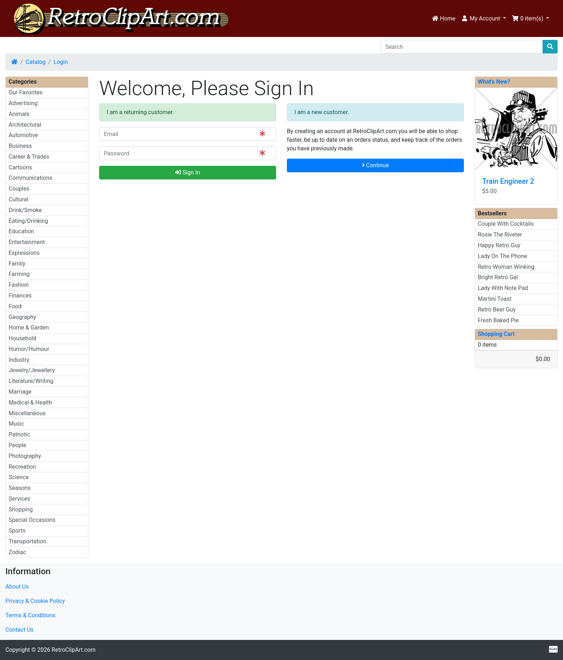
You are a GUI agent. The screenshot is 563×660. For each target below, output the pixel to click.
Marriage (20, 391)
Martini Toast (495, 298)
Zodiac (17, 552)
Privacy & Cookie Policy (35, 601)
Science (19, 477)
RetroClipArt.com (74, 649)
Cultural (18, 199)
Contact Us (19, 629)
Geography (22, 317)
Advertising (23, 103)
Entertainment (27, 242)
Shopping (21, 509)
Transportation (27, 541)
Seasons (20, 488)
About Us (17, 586)
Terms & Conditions (30, 615)
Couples (19, 188)
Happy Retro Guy (499, 245)
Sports (17, 530)
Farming (19, 274)
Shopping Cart (496, 334)
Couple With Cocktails (506, 223)
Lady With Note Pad (503, 288)
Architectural (25, 124)
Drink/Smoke (25, 210)
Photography (25, 456)
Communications (30, 177)
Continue (375, 165)
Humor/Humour (29, 349)
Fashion (19, 284)
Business (20, 145)
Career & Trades (29, 156)
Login (60, 61)
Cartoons (20, 167)
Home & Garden (29, 327)
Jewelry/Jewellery (32, 370)
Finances (20, 295)
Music (16, 423)
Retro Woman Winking (506, 266)
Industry (19, 359)
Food (15, 306)
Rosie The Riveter (500, 234)
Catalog (36, 61)
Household (22, 338)
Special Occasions (32, 519)
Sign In (187, 172)
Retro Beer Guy (497, 309)
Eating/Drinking (28, 220)
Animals (19, 114)
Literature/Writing (31, 381)
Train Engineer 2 (508, 181)
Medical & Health (30, 402)
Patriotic (19, 434)
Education (21, 231)
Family (17, 263)
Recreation (22, 466)
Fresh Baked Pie (498, 320)
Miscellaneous (27, 413)
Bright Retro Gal (498, 277)
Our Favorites (25, 92)
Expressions (24, 252)
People (17, 445)
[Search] (462, 46)
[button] (483, 18)
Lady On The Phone (502, 256)
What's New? (494, 81)
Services (19, 498)
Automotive (23, 135)
